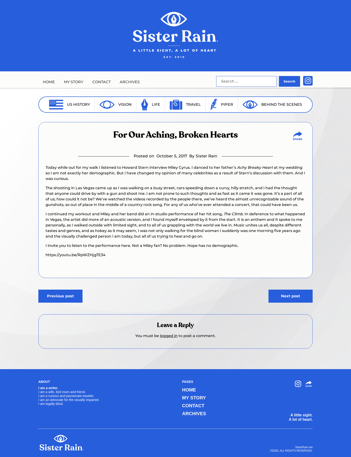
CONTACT (101, 82)
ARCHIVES (130, 82)
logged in (169, 336)
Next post (290, 296)
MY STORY (73, 82)
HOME (49, 82)
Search (289, 81)
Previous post (60, 296)
